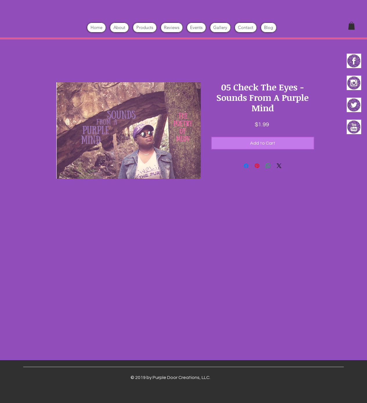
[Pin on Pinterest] (257, 165)
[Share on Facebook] (246, 165)
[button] (351, 26)
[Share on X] (279, 165)
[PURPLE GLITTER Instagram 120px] (354, 83)
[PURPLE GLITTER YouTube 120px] (354, 127)
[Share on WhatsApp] (268, 165)
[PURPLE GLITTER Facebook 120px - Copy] (354, 61)
